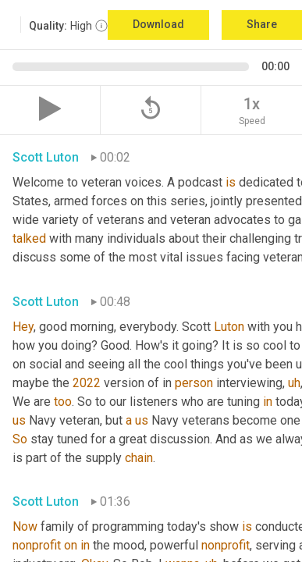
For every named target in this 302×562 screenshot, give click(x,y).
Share (262, 24)
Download (158, 24)
